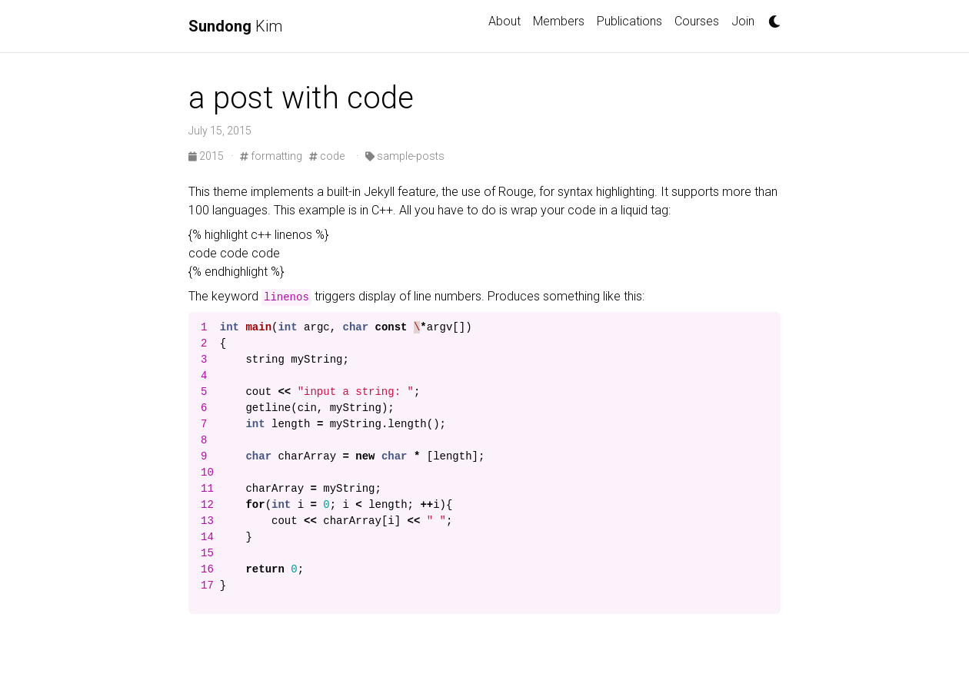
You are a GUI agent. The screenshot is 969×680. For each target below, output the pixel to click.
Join (742, 21)
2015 (207, 156)
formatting (271, 156)
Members (558, 21)
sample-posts (405, 156)
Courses (696, 21)
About (504, 21)
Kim (235, 26)
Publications (629, 21)
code (327, 156)
